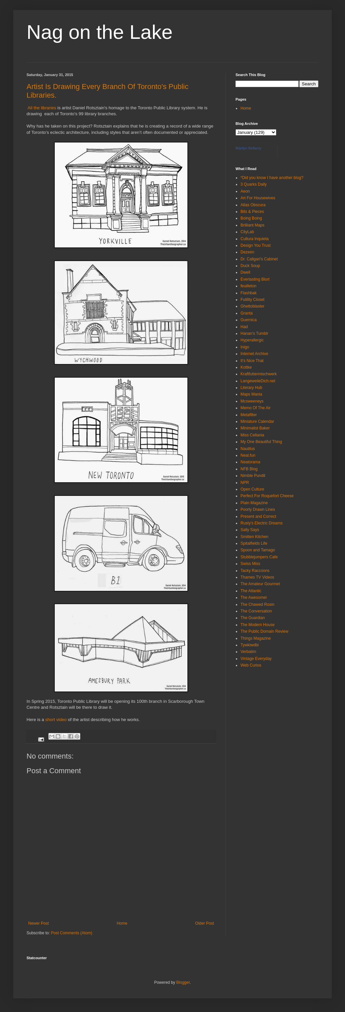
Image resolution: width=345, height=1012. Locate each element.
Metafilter (249, 415)
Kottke (246, 367)
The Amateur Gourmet (260, 584)
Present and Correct (258, 516)
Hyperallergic (252, 340)
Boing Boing (251, 218)
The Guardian (253, 617)
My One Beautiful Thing (261, 441)
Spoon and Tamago (258, 550)
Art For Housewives (258, 198)
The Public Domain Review (264, 631)
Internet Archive (254, 353)
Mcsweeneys (252, 401)
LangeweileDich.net (258, 381)
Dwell (245, 272)
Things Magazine (256, 638)
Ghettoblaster (252, 306)
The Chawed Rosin (257, 604)
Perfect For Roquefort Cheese (267, 496)
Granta (247, 313)
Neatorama (250, 462)
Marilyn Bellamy (248, 148)
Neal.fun (248, 455)
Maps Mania (251, 394)
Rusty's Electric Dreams (262, 523)
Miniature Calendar (257, 421)
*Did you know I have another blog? (272, 177)
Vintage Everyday (256, 658)
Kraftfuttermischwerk (259, 374)
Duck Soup (250, 265)
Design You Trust (256, 245)
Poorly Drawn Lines (258, 509)
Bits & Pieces (252, 211)
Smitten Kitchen (254, 536)
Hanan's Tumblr (254, 333)
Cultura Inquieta (255, 238)
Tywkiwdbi (250, 645)
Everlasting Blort (255, 279)
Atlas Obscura (253, 205)
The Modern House (258, 624)
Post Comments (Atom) (71, 933)
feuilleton (248, 286)
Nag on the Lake (99, 32)
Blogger (183, 982)
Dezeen (247, 252)
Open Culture (252, 489)
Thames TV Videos (257, 577)
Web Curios (251, 665)
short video (56, 719)
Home (122, 923)
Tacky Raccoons (255, 570)
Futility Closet (252, 299)
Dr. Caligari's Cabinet (259, 259)
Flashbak (249, 293)
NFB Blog (249, 469)
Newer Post (38, 923)
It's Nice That (252, 360)
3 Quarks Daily (254, 184)
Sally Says (250, 529)
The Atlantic (251, 591)
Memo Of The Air (255, 408)
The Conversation (256, 611)
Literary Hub (251, 387)
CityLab (247, 232)
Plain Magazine (254, 503)
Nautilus (248, 448)
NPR (245, 482)
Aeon (245, 191)
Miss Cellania (252, 435)
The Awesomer (254, 597)
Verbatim (248, 651)
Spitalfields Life (254, 543)
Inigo (245, 347)
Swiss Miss (250, 563)
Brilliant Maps (252, 225)
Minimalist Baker (255, 428)
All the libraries (41, 107)
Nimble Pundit (253, 475)
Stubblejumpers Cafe (259, 557)
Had (244, 326)
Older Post (204, 923)
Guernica (249, 320)
